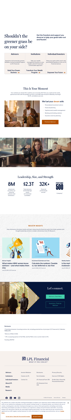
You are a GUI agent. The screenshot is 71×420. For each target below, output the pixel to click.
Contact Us (24, 379)
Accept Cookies (37, 416)
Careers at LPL (25, 376)
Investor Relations (26, 372)
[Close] (68, 403)
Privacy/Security (57, 372)
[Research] (9, 390)
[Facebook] (7, 398)
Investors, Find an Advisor (55, 304)
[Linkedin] (11, 398)
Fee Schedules (41, 376)
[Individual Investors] (12, 379)
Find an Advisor (50, 122)
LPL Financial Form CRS (43, 379)
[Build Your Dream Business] (15, 63)
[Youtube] (15, 398)
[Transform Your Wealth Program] (35, 63)
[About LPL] (9, 383)
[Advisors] (8, 372)
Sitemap (63, 397)
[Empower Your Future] (56, 63)
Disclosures (40, 372)
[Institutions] (9, 376)
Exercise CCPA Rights (58, 376)
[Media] (8, 387)
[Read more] (45, 253)
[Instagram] (19, 398)
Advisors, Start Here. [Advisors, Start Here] (55, 296)
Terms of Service (57, 397)
